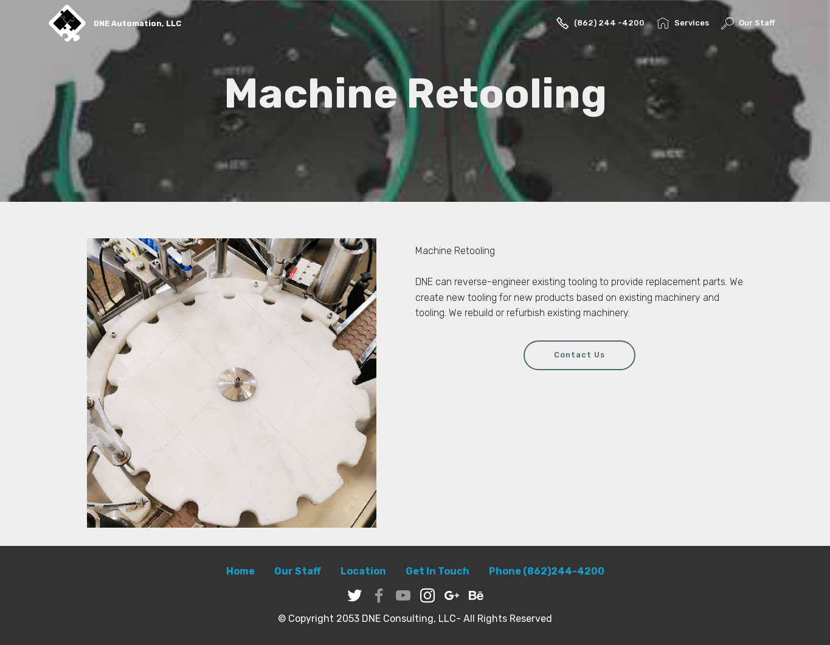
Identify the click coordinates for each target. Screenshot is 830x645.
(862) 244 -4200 (600, 22)
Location (363, 571)
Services (682, 22)
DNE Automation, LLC (137, 23)
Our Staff (748, 22)
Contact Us (579, 354)
